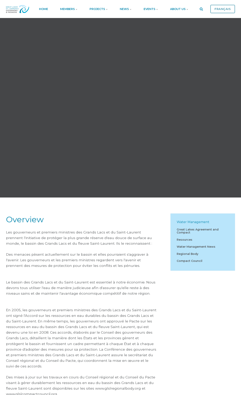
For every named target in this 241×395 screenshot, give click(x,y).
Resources (184, 239)
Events (151, 9)
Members (69, 9)
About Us (179, 9)
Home (43, 9)
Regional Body (187, 254)
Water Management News (196, 246)
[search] (201, 9)
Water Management (193, 222)
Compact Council (189, 261)
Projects (99, 9)
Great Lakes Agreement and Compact (198, 231)
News (126, 9)
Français (223, 9)
